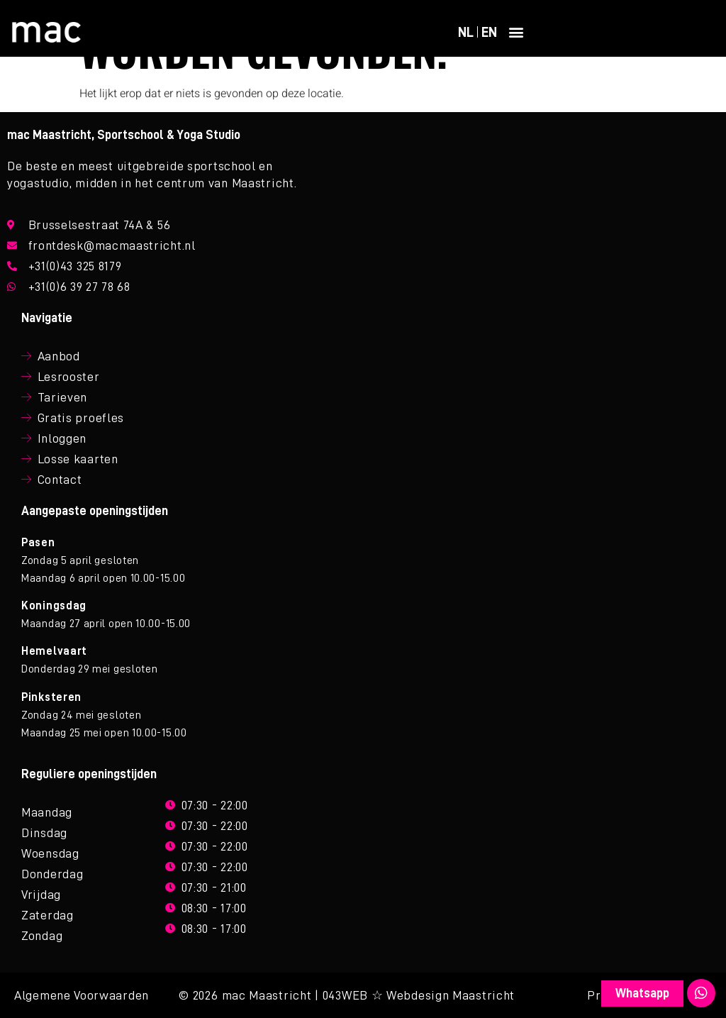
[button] (516, 32)
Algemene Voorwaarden (81, 995)
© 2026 (198, 995)
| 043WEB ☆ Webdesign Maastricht (415, 995)
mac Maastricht (267, 995)
